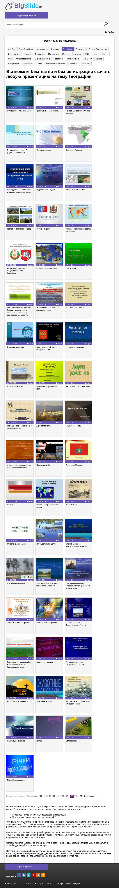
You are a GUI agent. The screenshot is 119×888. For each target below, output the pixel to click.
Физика (87, 59)
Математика (51, 54)
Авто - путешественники (17, 702)
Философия (13, 64)
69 (58, 796)
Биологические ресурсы (76, 190)
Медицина (63, 54)
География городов (44, 662)
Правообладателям (23, 884)
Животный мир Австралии (18, 623)
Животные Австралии (16, 544)
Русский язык (62, 59)
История (26, 54)
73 (76, 796)
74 (81, 796)
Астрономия (40, 49)
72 (72, 796)
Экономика (67, 64)
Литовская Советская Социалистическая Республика (16, 271)
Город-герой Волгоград (75, 465)
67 (50, 796)
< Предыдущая (31, 796)
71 (67, 796)
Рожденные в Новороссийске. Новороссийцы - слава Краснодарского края (19, 664)
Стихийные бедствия (16, 584)
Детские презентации (93, 49)
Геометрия (76, 49)
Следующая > (90, 796)
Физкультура (98, 59)
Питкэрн (10, 505)
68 (54, 796)
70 (63, 796)
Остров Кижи (71, 741)
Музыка (74, 54)
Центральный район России (48, 111)
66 (45, 796)
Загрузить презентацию (26, 15)
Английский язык (25, 49)
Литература (38, 54)
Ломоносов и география (46, 623)
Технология (76, 59)
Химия (23, 64)
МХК (82, 54)
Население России (15, 387)
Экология (56, 64)
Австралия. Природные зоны (78, 387)
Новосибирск (71, 505)
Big (28, 5)
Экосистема (71, 269)
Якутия (39, 741)
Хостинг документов (74, 884)
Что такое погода (43, 150)
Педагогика (48, 59)
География (64, 49)
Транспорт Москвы (74, 426)
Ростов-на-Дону (43, 229)
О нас (8, 884)
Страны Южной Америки (46, 269)
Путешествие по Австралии (19, 111)
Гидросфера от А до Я (45, 190)
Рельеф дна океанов (16, 741)
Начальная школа (95, 54)
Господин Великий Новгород (19, 229)
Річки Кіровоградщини (16, 780)
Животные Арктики (44, 702)
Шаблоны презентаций (39, 64)
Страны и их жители (15, 347)
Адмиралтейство (43, 426)
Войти (109, 32)
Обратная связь (43, 884)
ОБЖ (108, 54)
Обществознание (15, 59)
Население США (43, 465)
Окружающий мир (33, 59)
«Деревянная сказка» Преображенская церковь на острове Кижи (78, 586)
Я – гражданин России (75, 308)
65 (41, 796)
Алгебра (11, 49)
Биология (53, 49)
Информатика (14, 54)
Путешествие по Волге (46, 544)
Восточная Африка (74, 150)
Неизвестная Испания (75, 347)
